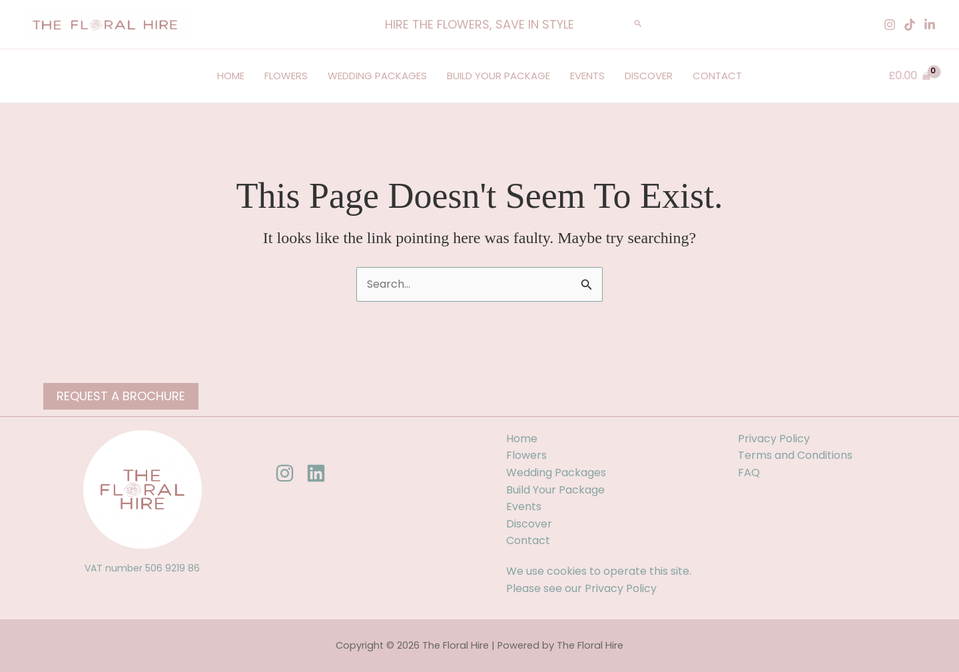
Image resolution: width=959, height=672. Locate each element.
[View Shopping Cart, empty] (909, 76)
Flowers (286, 76)
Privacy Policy (621, 588)
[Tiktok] (910, 25)
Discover (649, 76)
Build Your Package (498, 76)
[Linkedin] (930, 25)
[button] (479, 24)
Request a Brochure (121, 396)
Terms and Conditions (795, 455)
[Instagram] (890, 25)
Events (587, 76)
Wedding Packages (377, 76)
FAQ (749, 472)
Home (230, 76)
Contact (717, 76)
